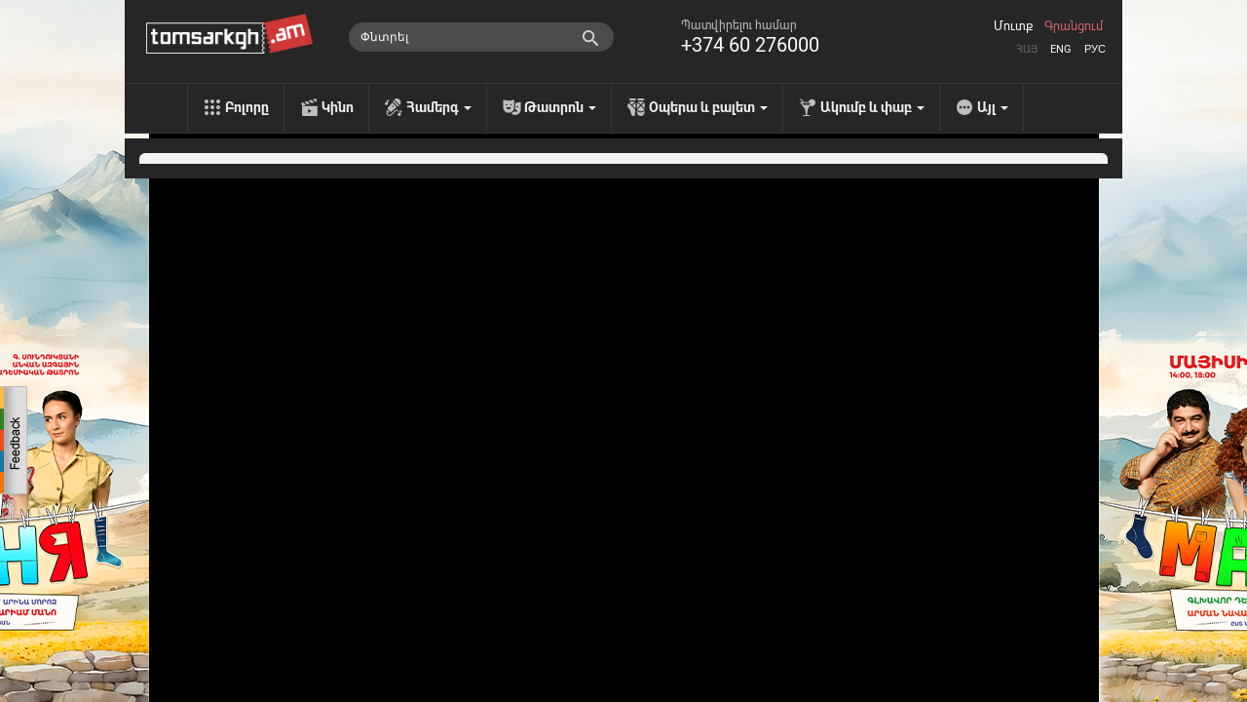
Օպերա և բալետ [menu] (708, 107)
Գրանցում (1073, 26)
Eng (1061, 49)
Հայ (1027, 49)
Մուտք (1013, 26)
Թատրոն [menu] (560, 107)
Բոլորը (247, 107)
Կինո (337, 107)
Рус (1095, 49)
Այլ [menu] (992, 107)
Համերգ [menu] (439, 107)
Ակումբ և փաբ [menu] (872, 107)
